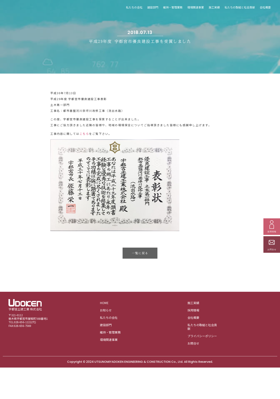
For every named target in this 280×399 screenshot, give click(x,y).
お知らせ (106, 310)
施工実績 (214, 7)
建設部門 (152, 7)
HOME (104, 303)
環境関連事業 (195, 7)
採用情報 (193, 310)
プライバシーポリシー (202, 336)
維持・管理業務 (172, 7)
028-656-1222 (22, 322)
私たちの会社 (134, 7)
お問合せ (193, 343)
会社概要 (265, 7)
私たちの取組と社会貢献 (240, 7)
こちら (84, 165)
